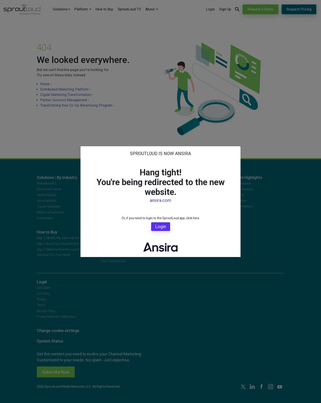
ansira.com (160, 200)
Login (160, 226)
